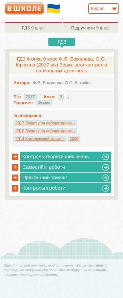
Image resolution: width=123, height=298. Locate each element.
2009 (74, 139)
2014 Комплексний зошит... (39, 139)
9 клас (33, 27)
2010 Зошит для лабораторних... (45, 131)
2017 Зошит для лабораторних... (45, 123)
